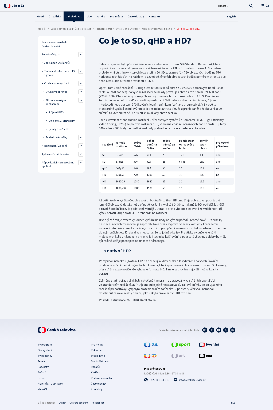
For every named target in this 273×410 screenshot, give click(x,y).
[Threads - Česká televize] (232, 330)
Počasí (41, 372)
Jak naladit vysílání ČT (57, 62)
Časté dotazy (136, 16)
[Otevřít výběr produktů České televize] (265, 5)
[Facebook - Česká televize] (211, 330)
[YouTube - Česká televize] (218, 330)
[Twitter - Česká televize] (225, 330)
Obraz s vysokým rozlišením (157, 28)
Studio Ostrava (99, 361)
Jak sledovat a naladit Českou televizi (71, 28)
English (62, 402)
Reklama (96, 350)
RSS (233, 402)
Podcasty (43, 367)
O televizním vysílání (127, 28)
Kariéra (100, 16)
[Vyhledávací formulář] (236, 5)
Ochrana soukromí (78, 402)
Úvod (40, 16)
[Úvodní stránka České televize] (57, 330)
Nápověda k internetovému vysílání (58, 164)
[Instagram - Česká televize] (205, 330)
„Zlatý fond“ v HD (59, 129)
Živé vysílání (45, 350)
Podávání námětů (101, 378)
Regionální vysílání (55, 145)
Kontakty (155, 16)
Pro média (116, 16)
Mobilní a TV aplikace (50, 383)
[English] (231, 16)
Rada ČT (96, 367)
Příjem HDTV (56, 112)
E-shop (42, 378)
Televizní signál (104, 28)
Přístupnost (98, 402)
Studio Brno (98, 355)
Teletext (43, 361)
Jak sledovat (74, 16)
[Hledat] (251, 5)
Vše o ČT (42, 28)
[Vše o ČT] (14, 6)
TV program (45, 344)
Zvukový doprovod (56, 91)
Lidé (89, 16)
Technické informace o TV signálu (59, 73)
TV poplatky (45, 355)
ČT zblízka (55, 16)
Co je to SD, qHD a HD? (62, 120)
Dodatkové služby (56, 137)
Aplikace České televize (55, 154)
